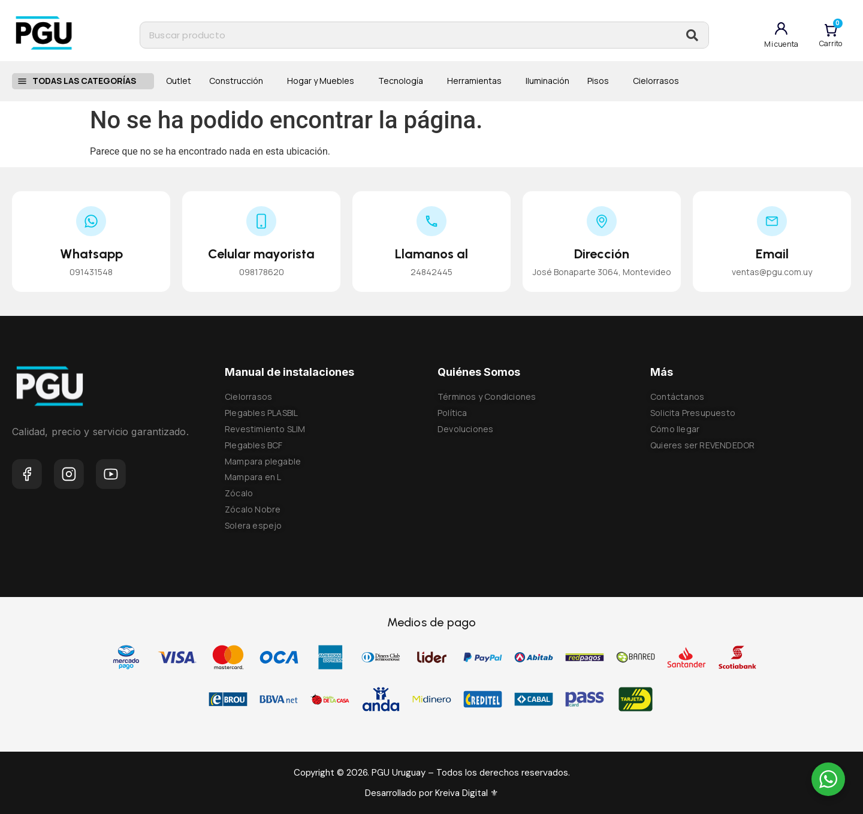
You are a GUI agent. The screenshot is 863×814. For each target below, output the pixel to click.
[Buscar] (692, 35)
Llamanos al (431, 254)
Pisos (601, 81)
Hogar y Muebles (323, 81)
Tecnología (403, 81)
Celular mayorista (261, 254)
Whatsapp (91, 254)
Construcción (239, 81)
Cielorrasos (656, 80)
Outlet (178, 80)
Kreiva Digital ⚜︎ (465, 793)
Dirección (601, 254)
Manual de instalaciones (289, 372)
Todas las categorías (90, 81)
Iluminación (547, 80)
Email (772, 254)
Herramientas (477, 81)
